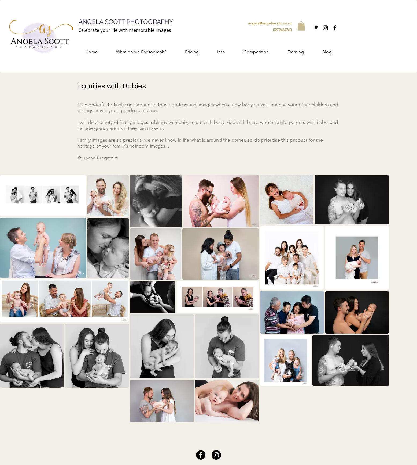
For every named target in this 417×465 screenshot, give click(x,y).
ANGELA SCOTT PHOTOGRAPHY (126, 22)
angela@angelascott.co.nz (270, 23)
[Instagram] (325, 27)
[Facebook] (334, 27)
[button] (301, 26)
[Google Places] (316, 27)
